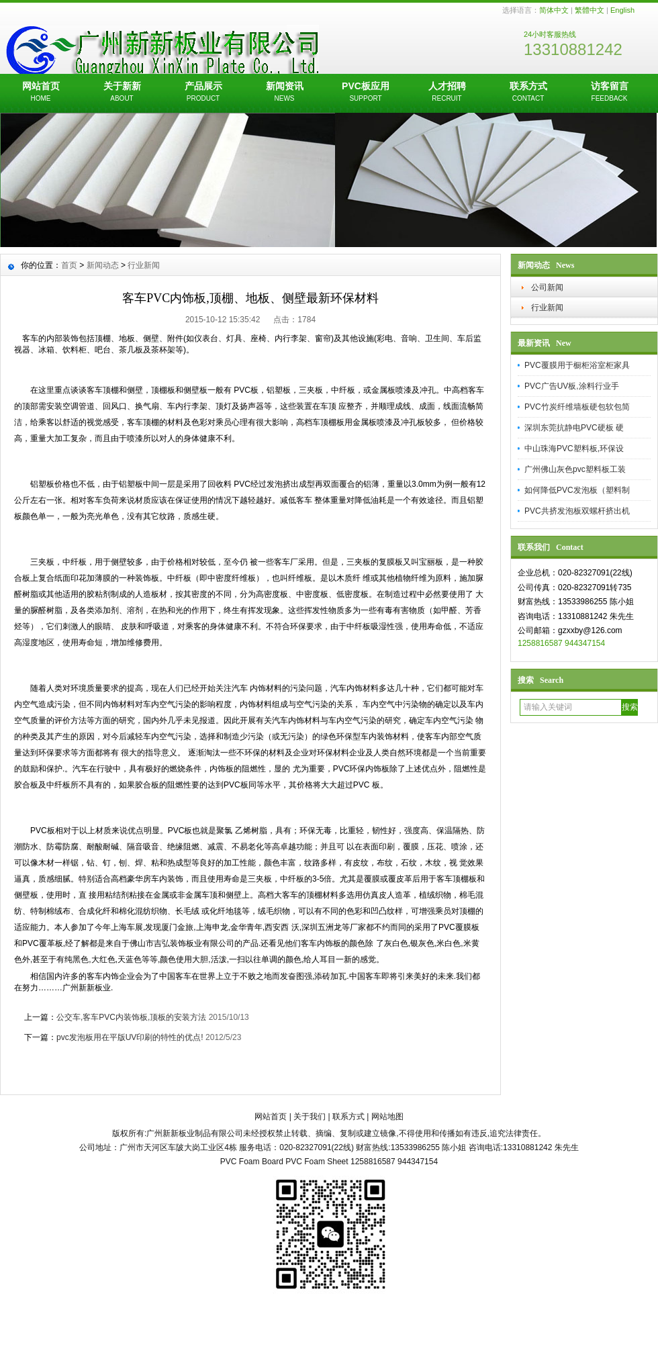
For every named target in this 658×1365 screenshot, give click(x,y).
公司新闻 (547, 287)
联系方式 (528, 93)
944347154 (585, 643)
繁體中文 (589, 10)
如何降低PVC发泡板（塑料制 (577, 490)
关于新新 (122, 93)
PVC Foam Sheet (316, 1161)
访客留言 (609, 93)
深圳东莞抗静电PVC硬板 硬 (574, 427)
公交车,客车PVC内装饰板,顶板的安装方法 (131, 1017)
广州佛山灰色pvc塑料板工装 (575, 469)
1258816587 (540, 643)
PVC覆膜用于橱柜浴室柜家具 (577, 365)
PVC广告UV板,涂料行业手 (571, 386)
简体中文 (554, 10)
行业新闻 (547, 307)
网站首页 (41, 93)
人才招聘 (447, 93)
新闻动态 (103, 265)
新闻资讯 (284, 93)
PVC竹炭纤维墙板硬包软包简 (577, 407)
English (622, 10)
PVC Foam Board (251, 1161)
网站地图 (387, 1116)
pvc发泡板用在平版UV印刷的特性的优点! (129, 1037)
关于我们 (309, 1116)
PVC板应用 (365, 93)
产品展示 (203, 93)
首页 (69, 265)
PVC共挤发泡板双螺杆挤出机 (577, 511)
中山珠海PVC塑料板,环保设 (574, 448)
